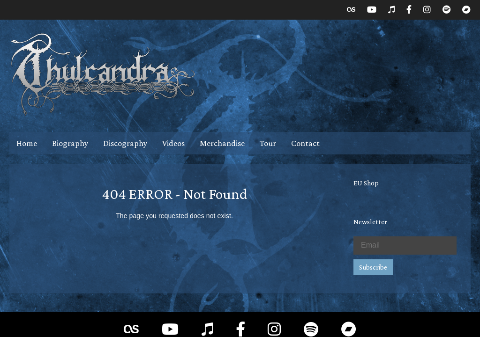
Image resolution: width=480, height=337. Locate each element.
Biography (70, 143)
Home (26, 143)
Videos (173, 143)
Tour (268, 143)
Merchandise (222, 143)
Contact (305, 143)
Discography (125, 143)
